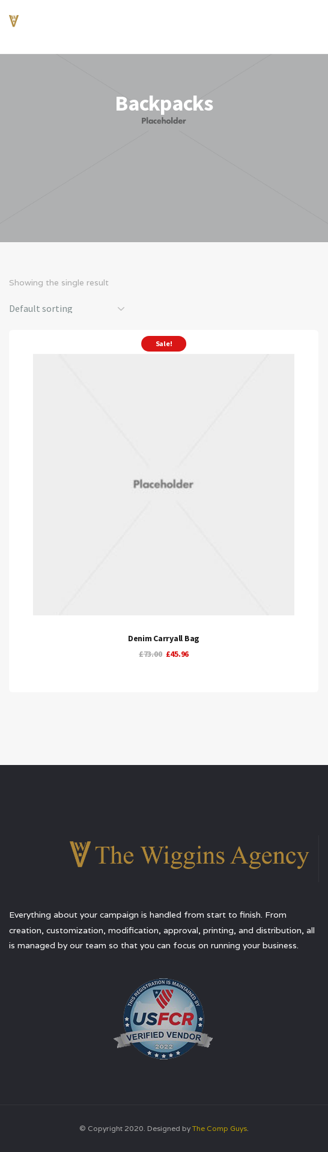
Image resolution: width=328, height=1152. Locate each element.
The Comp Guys (219, 1128)
